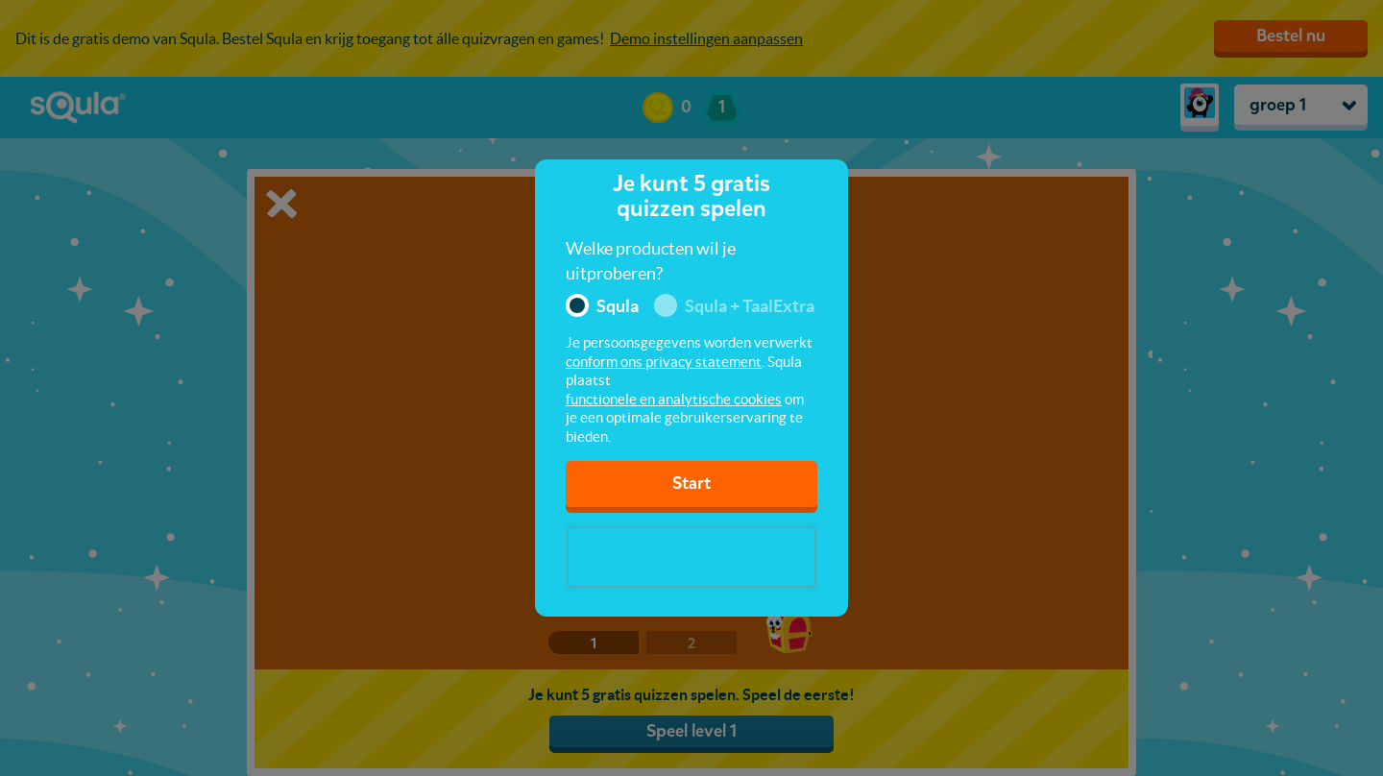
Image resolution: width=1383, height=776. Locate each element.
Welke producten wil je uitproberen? (651, 260)
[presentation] (691, 557)
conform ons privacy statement (664, 361)
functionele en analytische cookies (674, 399)
